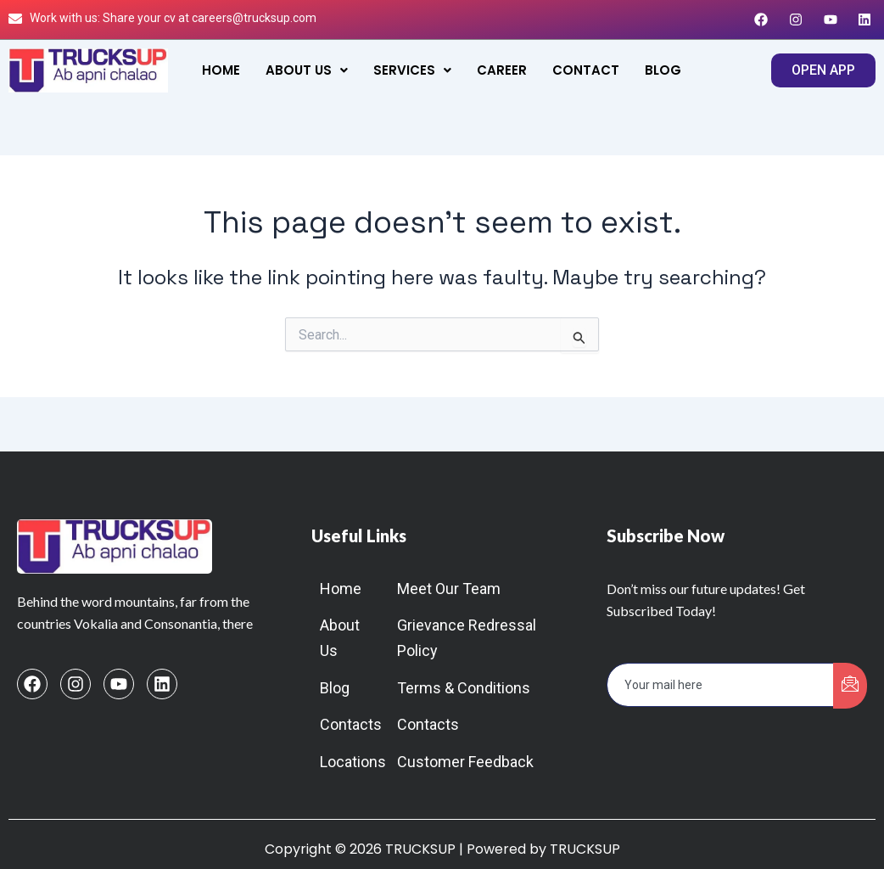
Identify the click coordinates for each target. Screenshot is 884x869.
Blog (663, 70)
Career (502, 70)
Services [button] (412, 70)
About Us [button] (307, 70)
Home (221, 70)
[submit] (850, 686)
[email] (721, 685)
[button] (307, 70)
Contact (585, 70)
